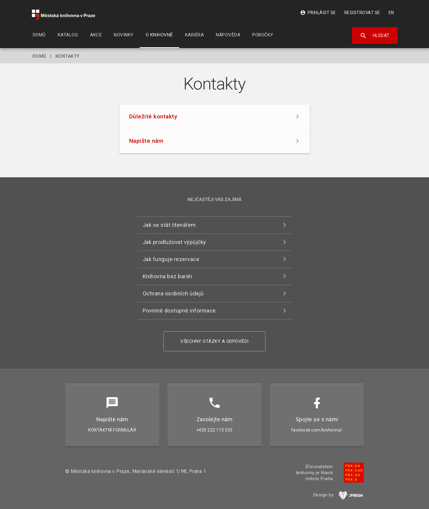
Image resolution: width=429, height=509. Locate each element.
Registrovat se (362, 12)
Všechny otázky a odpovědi (214, 341)
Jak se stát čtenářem (169, 225)
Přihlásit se (318, 12)
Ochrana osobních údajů (173, 293)
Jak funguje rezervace (171, 259)
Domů (39, 56)
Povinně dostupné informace (179, 310)
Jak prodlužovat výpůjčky (174, 242)
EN (391, 12)
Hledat (375, 35)
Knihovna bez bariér (168, 276)
